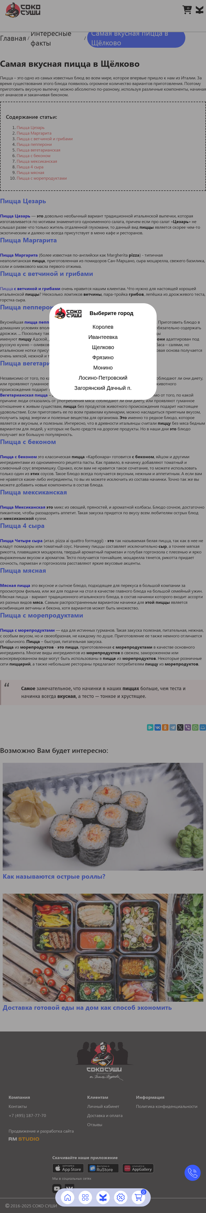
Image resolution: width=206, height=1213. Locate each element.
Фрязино (102, 357)
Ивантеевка (102, 337)
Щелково (103, 347)
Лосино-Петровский (103, 378)
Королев (103, 327)
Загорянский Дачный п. (103, 388)
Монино (103, 368)
